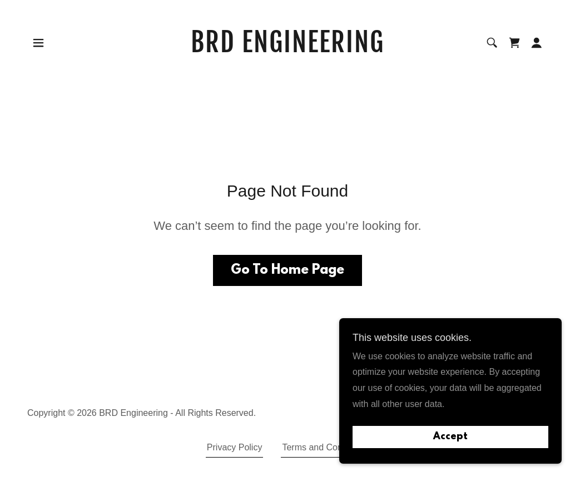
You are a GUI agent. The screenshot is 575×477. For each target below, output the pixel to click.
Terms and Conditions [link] (325, 447)
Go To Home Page (287, 270)
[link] (287, 49)
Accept (450, 437)
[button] (38, 43)
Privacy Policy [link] (234, 447)
